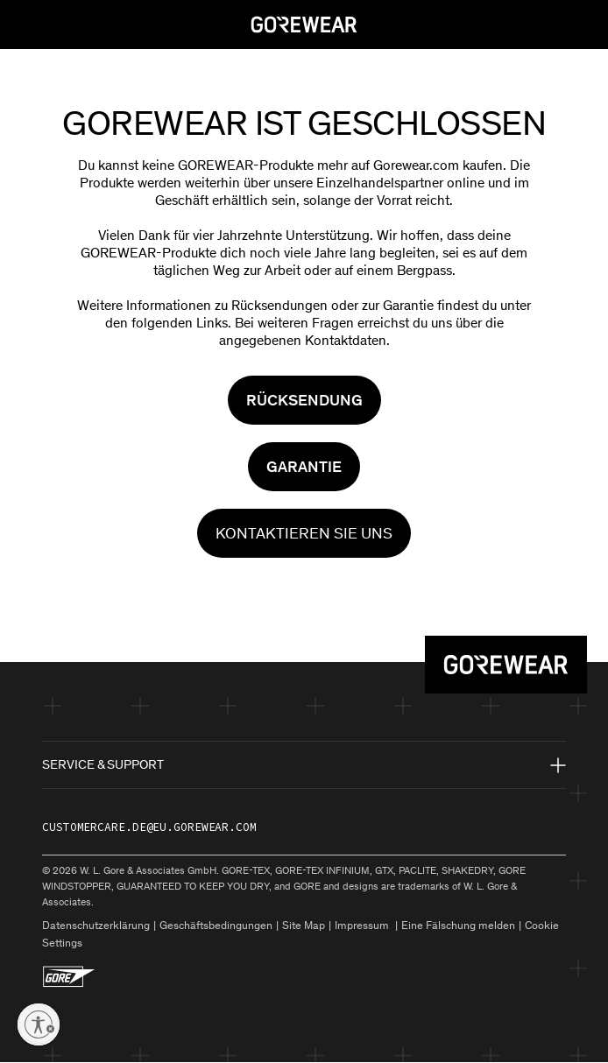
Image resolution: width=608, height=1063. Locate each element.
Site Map (303, 925)
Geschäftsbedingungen (215, 925)
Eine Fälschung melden (458, 925)
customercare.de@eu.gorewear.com (149, 827)
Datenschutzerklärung (96, 925)
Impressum (363, 925)
